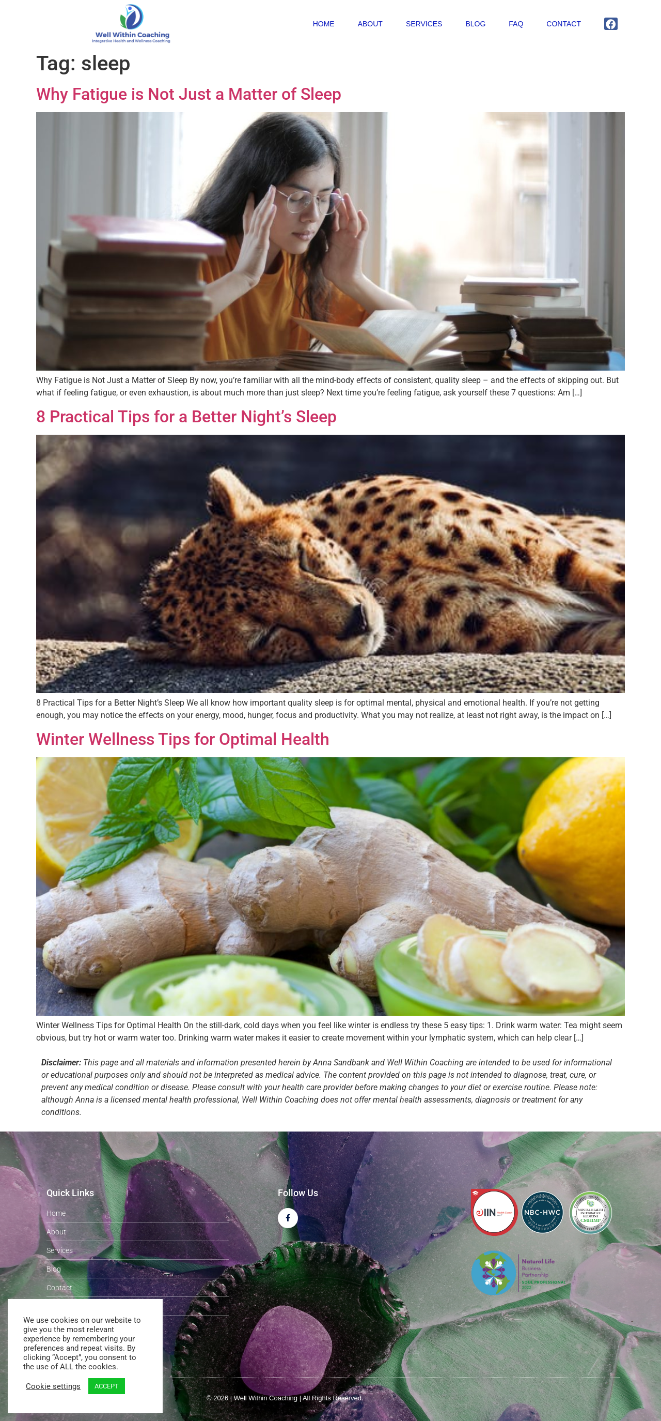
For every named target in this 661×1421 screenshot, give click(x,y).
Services (424, 24)
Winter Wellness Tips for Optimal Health (182, 739)
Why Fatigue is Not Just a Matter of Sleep (188, 94)
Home (324, 24)
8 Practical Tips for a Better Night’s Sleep (186, 416)
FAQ (516, 24)
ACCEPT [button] (107, 1386)
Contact (563, 24)
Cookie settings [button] (53, 1386)
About (370, 24)
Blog (475, 24)
